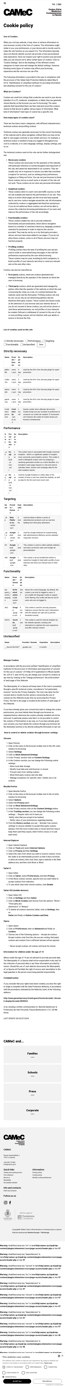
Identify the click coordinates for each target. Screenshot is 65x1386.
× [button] (62, 1356)
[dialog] (32, 1369)
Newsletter (7, 1180)
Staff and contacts (10, 1191)
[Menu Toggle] (5, 3)
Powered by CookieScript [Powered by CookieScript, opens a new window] (54, 1385)
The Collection (8, 1175)
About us (7, 1177)
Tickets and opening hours (13, 1172)
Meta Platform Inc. (12, 520)
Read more (48, 1363)
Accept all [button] (17, 1381)
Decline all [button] (47, 1381)
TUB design (45, 1232)
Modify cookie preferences (41, 1177)
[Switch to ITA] (53, 4)
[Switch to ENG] (58, 4)
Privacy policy (37, 1172)
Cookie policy (37, 1175)
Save (41, 344)
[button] (32, 1377)
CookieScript (14, 411)
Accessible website (10, 1183)
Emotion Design (33, 1232)
